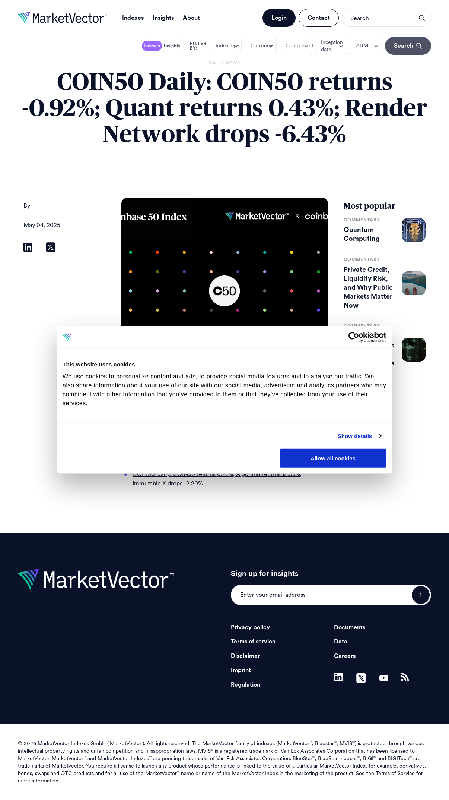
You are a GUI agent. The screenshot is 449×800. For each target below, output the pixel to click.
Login (279, 18)
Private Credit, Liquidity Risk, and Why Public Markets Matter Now (368, 287)
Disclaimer (245, 656)
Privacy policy (250, 627)
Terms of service (253, 642)
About (191, 18)
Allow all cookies (333, 458)
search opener (422, 18)
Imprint (241, 670)
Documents (349, 627)
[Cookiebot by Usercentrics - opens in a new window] (353, 337)
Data (340, 642)
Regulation (245, 685)
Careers (345, 656)
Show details (355, 435)
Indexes (133, 18)
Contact (319, 18)
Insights (163, 18)
